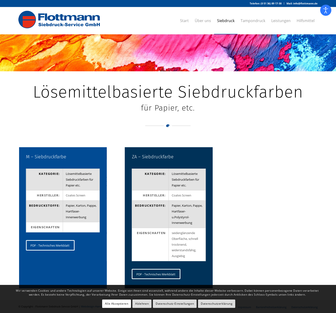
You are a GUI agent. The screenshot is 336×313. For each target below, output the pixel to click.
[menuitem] (265, 3)
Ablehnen (142, 304)
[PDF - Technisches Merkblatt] (50, 245)
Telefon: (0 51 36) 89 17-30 (266, 3)
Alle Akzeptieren (116, 304)
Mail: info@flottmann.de (302, 3)
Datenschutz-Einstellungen (175, 304)
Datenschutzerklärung (216, 304)
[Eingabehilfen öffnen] (325, 10)
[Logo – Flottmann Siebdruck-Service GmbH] (59, 20)
